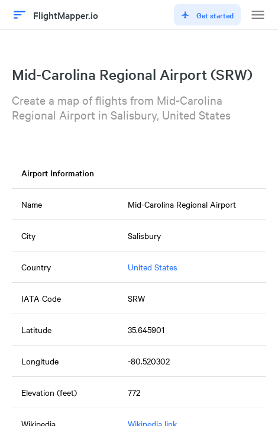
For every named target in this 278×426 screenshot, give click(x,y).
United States (152, 267)
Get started (207, 14)
